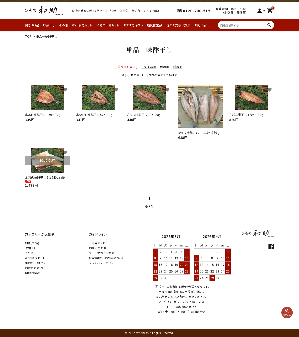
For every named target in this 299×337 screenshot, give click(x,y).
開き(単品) (32, 25)
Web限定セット (82, 25)
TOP (28, 36)
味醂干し (49, 25)
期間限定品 (154, 25)
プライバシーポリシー (103, 263)
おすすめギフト (133, 25)
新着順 (177, 67)
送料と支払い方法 (178, 25)
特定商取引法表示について (107, 258)
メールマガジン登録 (102, 253)
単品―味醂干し (46, 36)
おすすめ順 (149, 67)
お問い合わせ (203, 25)
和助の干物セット (108, 25)
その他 (63, 25)
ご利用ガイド (97, 243)
